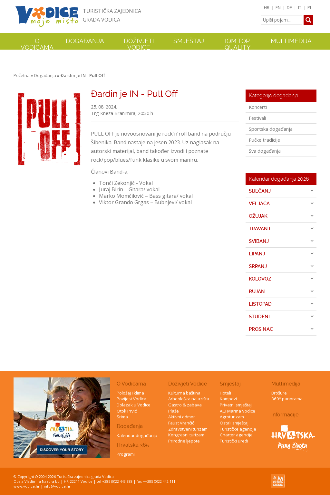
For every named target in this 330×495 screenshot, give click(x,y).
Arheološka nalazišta (188, 399)
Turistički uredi (234, 441)
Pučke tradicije (264, 140)
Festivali (257, 118)
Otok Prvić (127, 411)
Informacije (284, 415)
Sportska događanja (271, 129)
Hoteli (225, 393)
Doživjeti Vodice (187, 384)
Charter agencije (236, 435)
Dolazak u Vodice (133, 405)
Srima (122, 417)
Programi (126, 454)
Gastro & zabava (185, 405)
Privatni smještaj (236, 405)
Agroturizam (232, 417)
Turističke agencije (238, 429)
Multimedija (285, 384)
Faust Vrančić (181, 423)
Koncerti (258, 107)
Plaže (173, 411)
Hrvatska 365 (133, 445)
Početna (22, 75)
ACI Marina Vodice (237, 411)
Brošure (279, 393)
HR (266, 7)
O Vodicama (131, 384)
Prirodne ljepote (184, 441)
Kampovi (228, 399)
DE (289, 7)
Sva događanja (265, 151)
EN (278, 7)
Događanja (85, 41)
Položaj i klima (130, 393)
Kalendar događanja (137, 435)
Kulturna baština (184, 393)
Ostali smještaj (234, 423)
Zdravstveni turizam (188, 429)
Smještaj (230, 384)
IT (299, 7)
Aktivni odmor (181, 417)
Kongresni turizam (186, 435)
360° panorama (287, 399)
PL (309, 7)
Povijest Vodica (131, 399)
